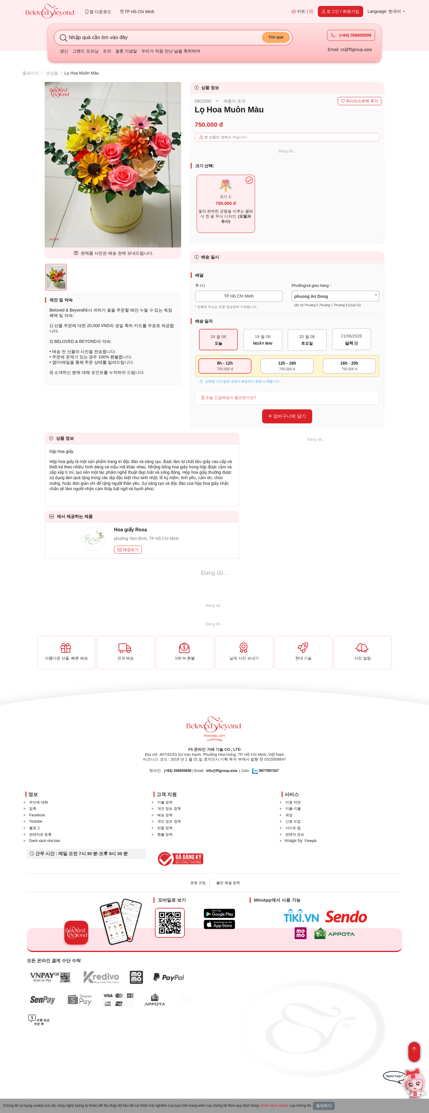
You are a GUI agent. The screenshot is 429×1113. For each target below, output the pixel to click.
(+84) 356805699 (351, 35)
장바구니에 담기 (287, 416)
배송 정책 (164, 815)
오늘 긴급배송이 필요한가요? (228, 397)
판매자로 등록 (40, 834)
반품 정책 (164, 828)
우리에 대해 (38, 802)
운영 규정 (198, 883)
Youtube (35, 821)
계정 (289, 815)
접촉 (32, 809)
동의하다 (324, 1105)
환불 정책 (164, 834)
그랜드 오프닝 (85, 51)
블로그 (34, 828)
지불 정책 (164, 802)
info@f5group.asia (221, 771)
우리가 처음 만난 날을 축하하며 (170, 51)
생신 (64, 51)
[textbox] (335, 300)
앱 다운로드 (98, 11)
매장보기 (128, 549)
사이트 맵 (293, 828)
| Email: (184, 771)
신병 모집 (293, 821)
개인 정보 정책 (169, 809)
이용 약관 (293, 802)
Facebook (37, 815)
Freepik (311, 841)
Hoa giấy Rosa (130, 529)
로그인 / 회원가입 (340, 11)
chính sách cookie (274, 1105)
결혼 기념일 (126, 51)
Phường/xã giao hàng (310, 285)
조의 (107, 51)
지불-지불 (293, 809)
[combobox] (335, 296)
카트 (302, 11)
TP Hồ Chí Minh (137, 11)
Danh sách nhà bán (44, 841)
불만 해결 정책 (228, 883)
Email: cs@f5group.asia (350, 49)
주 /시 (200, 285)
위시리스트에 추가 (359, 101)
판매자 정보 (294, 834)
